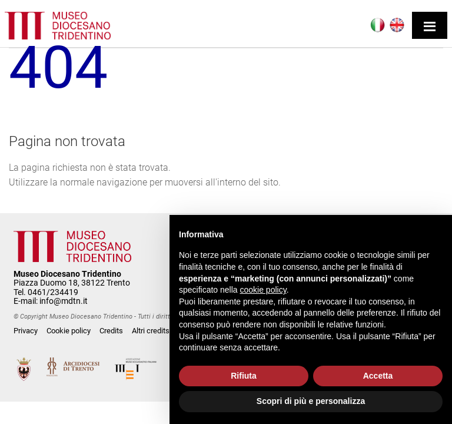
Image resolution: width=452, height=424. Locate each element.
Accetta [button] (378, 375)
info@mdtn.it (63, 301)
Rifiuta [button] (244, 375)
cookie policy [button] (263, 289)
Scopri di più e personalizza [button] (311, 401)
